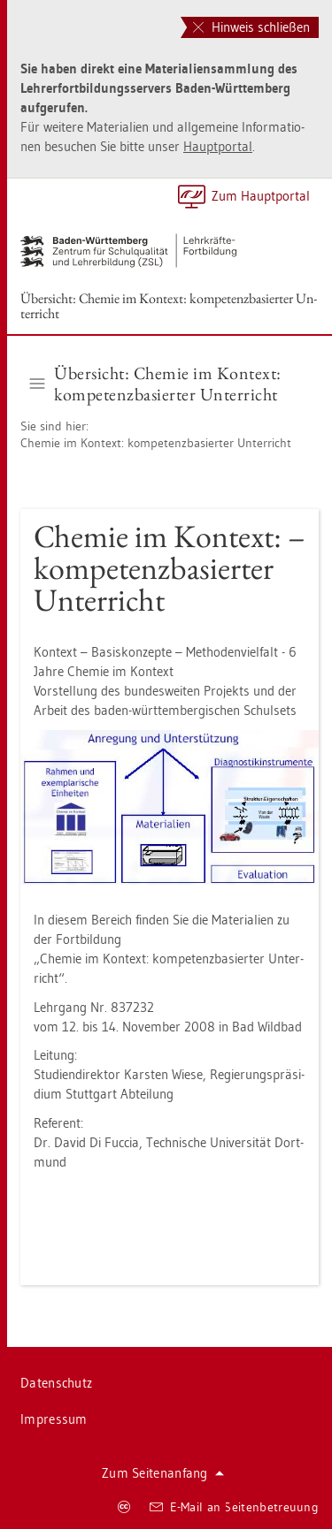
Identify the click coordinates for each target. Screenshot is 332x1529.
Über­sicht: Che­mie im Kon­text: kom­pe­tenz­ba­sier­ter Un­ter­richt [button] (156, 383)
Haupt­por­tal (217, 146)
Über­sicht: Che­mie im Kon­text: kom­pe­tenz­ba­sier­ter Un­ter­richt (168, 306)
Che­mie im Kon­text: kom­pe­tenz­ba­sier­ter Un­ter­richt (155, 443)
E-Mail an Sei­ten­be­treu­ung (234, 1507)
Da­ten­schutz (56, 1382)
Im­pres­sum (54, 1419)
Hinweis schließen (251, 27)
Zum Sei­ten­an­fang (163, 1472)
